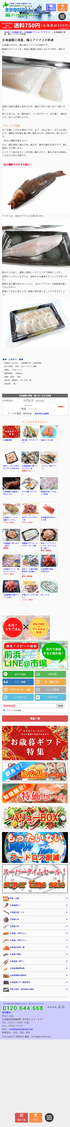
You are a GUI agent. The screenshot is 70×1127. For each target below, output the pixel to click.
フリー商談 (20, 681)
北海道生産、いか (14, 912)
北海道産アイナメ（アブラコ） (37, 32)
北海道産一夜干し (14, 962)
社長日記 (52, 674)
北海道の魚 (17, 32)
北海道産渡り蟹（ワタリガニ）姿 (30, 467)
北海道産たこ (12, 905)
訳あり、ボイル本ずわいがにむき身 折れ (11, 467)
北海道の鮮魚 (12, 954)
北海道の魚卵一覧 (14, 947)
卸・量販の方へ (52, 681)
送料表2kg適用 (42, 413)
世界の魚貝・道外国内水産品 (18, 989)
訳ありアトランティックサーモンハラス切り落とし (48, 545)
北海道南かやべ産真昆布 (16, 982)
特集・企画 (11, 898)
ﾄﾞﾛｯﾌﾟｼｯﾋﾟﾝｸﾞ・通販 (20, 689)
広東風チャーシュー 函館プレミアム (12, 518)
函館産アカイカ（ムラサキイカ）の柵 (30, 544)
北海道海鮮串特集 (14, 968)
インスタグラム (20, 697)
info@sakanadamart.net (21, 1029)
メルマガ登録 (52, 689)
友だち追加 (20, 674)
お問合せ (51, 9)
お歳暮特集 (7, 440)
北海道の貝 (11, 920)
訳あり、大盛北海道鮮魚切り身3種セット (30, 571)
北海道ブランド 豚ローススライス (11, 570)
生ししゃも (45, 595)
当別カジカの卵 (47, 440)
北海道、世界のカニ (14, 933)
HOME (7, 32)
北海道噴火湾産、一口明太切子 (48, 570)
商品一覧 (21, 1119)
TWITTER (52, 697)
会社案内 (6, 1012)
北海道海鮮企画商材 (14, 975)
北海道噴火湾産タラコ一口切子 (11, 596)
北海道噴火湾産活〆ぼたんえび (11, 492)
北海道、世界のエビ (14, 941)
